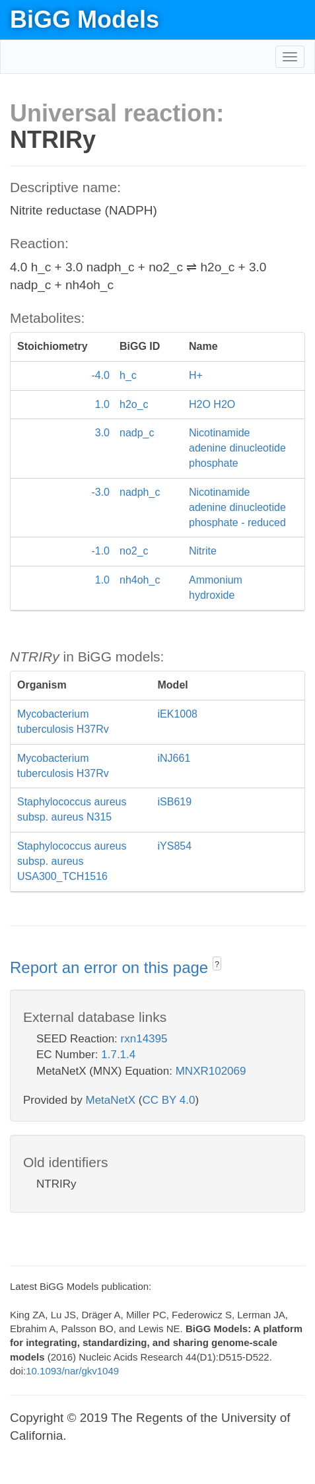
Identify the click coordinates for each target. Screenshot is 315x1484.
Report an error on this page (111, 967)
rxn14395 (144, 1038)
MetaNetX (111, 1100)
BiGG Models (84, 19)
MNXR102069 (211, 1071)
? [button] (217, 964)
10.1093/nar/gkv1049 (72, 1370)
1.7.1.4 (118, 1054)
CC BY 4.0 (168, 1100)
